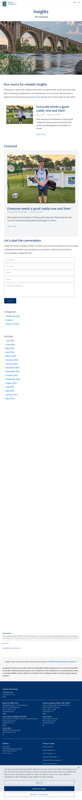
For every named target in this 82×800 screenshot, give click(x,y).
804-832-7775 (50, 711)
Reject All (39, 783)
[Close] (78, 767)
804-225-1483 (52, 709)
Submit (10, 301)
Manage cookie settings (39, 794)
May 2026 (10, 348)
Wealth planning (13, 316)
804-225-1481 (12, 721)
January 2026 (11, 364)
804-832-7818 (10, 711)
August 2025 (11, 383)
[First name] (39, 260)
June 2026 (10, 344)
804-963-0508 (50, 723)
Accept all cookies (39, 789)
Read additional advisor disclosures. (12, 648)
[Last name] (39, 266)
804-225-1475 (12, 732)
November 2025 (12, 371)
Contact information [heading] (10, 689)
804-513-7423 (10, 723)
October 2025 (11, 375)
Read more (11, 226)
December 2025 (12, 367)
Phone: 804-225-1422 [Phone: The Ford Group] (9, 695)
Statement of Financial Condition (52, 760)
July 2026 (10, 340)
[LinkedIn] (5, 714)
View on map (6, 753)
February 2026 (12, 360)
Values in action (12, 324)
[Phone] (39, 279)
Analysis (9, 320)
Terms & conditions (48, 753)
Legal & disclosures (48, 750)
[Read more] (6, 643)
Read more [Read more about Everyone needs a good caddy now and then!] (40, 134)
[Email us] (3, 697)
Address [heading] (6, 743)
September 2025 (13, 379)
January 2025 (11, 394)
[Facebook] (5, 697)
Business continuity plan (50, 757)
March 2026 (11, 356)
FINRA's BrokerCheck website (62, 661)
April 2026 (10, 352)
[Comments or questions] (39, 290)
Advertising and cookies (49, 764)
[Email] (39, 273)
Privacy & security (48, 747)
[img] (41, 48)
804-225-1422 (12, 709)
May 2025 (10, 391)
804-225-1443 (52, 721)
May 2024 (10, 398)
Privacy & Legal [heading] (48, 743)
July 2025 (10, 387)
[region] (41, 782)
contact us (33, 97)
